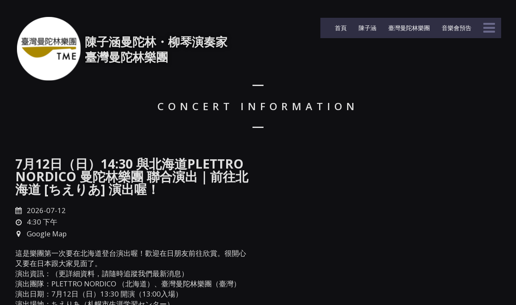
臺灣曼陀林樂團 (408, 28)
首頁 (340, 28)
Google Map (47, 233)
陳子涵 (366, 28)
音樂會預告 (455, 28)
